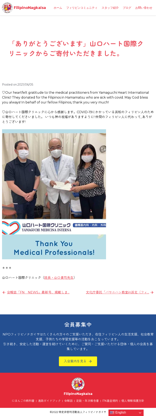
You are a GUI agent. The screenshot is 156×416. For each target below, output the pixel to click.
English (118, 412)
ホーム (58, 8)
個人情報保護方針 (132, 401)
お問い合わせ (143, 8)
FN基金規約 (110, 401)
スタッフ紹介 (110, 8)
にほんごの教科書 (23, 401)
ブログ (127, 8)
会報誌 (68, 401)
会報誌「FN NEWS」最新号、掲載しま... (38, 292)
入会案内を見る (75, 361)
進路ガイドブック (49, 401)
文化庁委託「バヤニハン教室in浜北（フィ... (117, 292)
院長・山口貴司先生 (59, 278)
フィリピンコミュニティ (82, 8)
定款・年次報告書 (87, 401)
